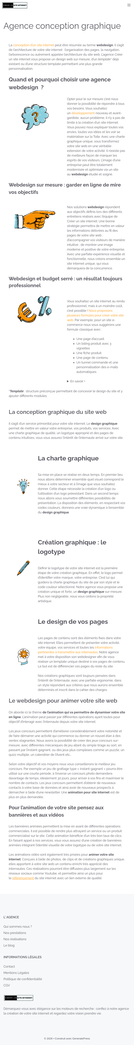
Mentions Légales (16, 973)
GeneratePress (81, 1038)
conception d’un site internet (33, 45)
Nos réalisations (14, 939)
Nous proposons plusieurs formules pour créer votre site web (95, 315)
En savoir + (77, 381)
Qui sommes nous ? (17, 926)
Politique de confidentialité (22, 979)
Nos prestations (14, 933)
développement (84, 113)
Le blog (8, 945)
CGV (6, 985)
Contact (9, 966)
